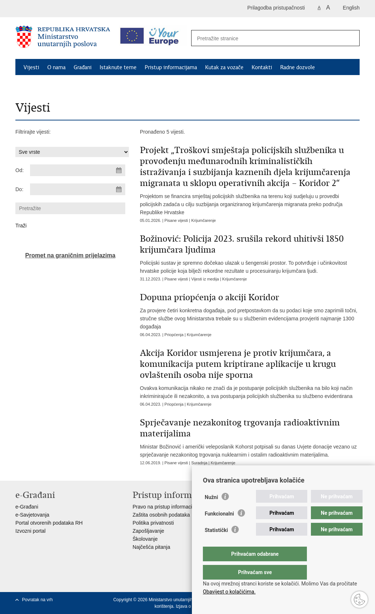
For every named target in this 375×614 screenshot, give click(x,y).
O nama (56, 67)
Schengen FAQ (41, 84)
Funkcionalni (219, 528)
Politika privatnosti (153, 523)
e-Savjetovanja (32, 515)
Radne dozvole (297, 67)
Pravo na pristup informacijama (168, 507)
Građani (83, 67)
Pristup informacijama (171, 67)
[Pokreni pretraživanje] (350, 38)
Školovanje (145, 539)
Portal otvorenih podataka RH (49, 523)
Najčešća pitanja (151, 547)
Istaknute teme (118, 67)
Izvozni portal (30, 531)
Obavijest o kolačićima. (229, 592)
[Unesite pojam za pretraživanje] (267, 38)
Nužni (211, 512)
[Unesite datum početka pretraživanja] (77, 170)
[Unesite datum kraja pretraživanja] (77, 189)
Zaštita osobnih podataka (161, 515)
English (351, 8)
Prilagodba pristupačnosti (276, 8)
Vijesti (31, 67)
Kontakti (262, 67)
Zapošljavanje (148, 531)
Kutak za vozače (224, 67)
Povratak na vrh (37, 599)
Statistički (216, 545)
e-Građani (26, 507)
